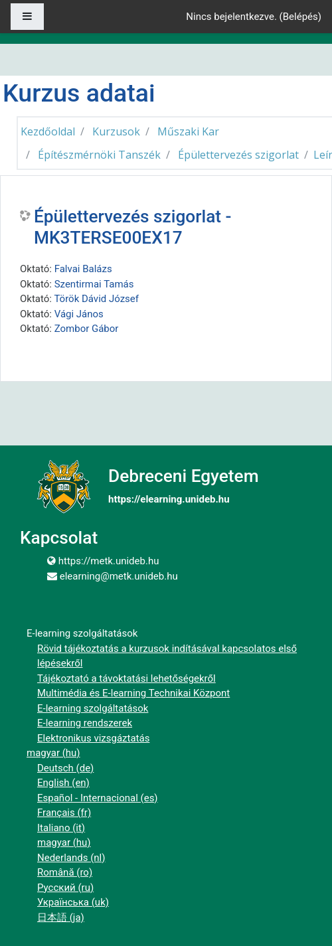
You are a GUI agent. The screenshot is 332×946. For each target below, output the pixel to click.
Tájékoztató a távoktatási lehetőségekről (126, 678)
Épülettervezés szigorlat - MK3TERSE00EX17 (132, 227)
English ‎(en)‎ (63, 783)
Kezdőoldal (48, 131)
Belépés (300, 17)
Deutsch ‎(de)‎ (65, 768)
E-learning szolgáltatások (92, 708)
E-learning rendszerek (84, 723)
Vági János (79, 314)
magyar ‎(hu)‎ (53, 753)
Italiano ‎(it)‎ (61, 828)
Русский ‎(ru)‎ (65, 888)
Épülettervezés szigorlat (238, 154)
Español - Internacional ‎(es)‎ (97, 798)
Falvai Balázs (83, 269)
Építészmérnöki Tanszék (99, 154)
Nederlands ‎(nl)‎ (71, 858)
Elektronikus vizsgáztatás (93, 738)
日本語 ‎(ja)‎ (60, 917)
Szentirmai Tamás (94, 284)
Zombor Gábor (86, 329)
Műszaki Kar (188, 131)
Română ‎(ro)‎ (64, 872)
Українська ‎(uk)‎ (73, 902)
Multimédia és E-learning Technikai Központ (133, 693)
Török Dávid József (96, 299)
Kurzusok (116, 131)
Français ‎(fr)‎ (64, 813)
